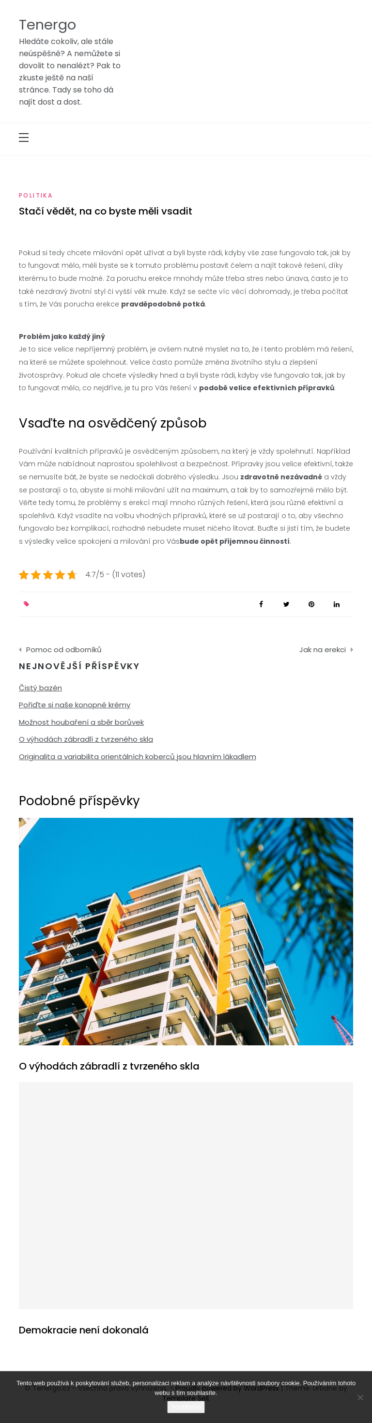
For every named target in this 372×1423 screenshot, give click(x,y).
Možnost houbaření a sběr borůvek (81, 722)
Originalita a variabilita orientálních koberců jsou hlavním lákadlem (137, 756)
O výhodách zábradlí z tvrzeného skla (86, 739)
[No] (360, 1397)
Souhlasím (186, 1406)
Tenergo (47, 24)
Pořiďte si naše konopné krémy (74, 705)
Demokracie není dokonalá (84, 1330)
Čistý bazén (40, 688)
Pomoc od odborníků (64, 649)
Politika (36, 195)
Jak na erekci (322, 649)
